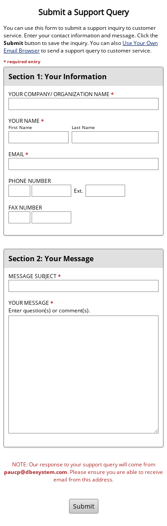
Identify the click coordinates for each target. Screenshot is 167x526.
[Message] (83, 374)
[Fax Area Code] (19, 217)
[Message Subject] (83, 286)
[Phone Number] (51, 191)
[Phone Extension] (105, 191)
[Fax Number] (51, 217)
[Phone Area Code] (19, 191)
